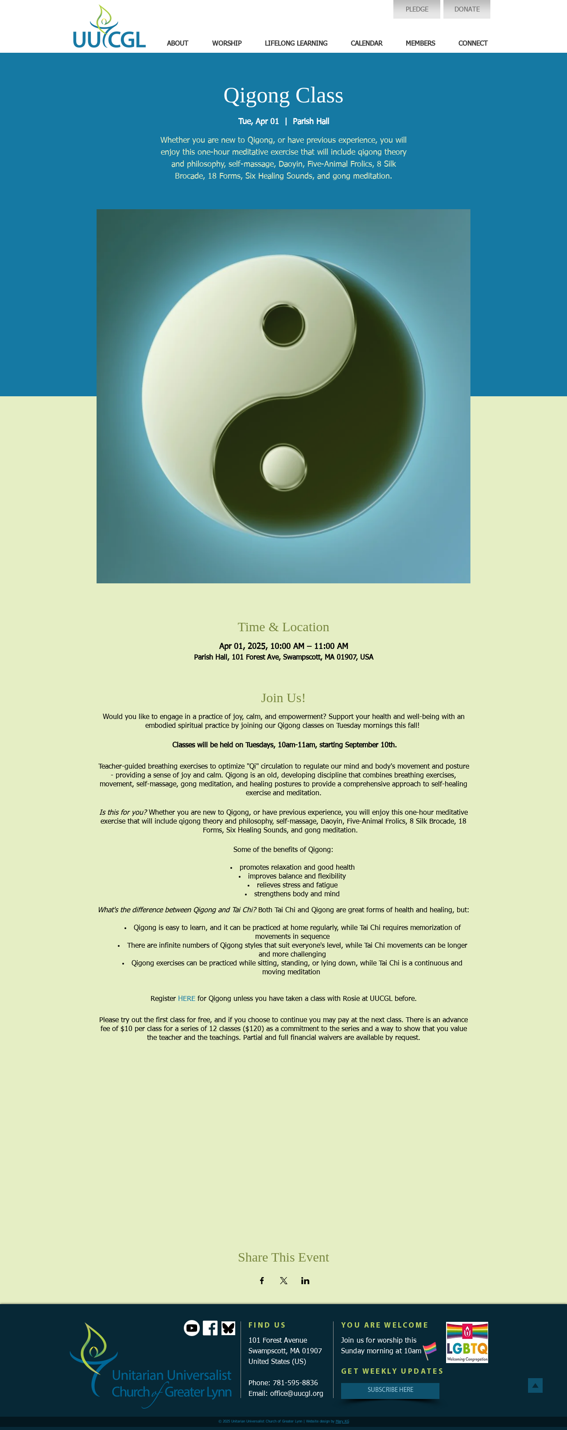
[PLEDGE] (416, 9)
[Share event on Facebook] (262, 1280)
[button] (177, 43)
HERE (186, 999)
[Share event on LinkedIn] (305, 1280)
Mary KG (342, 1421)
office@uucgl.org (296, 1394)
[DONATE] (466, 9)
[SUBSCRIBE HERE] (390, 1391)
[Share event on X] (284, 1280)
